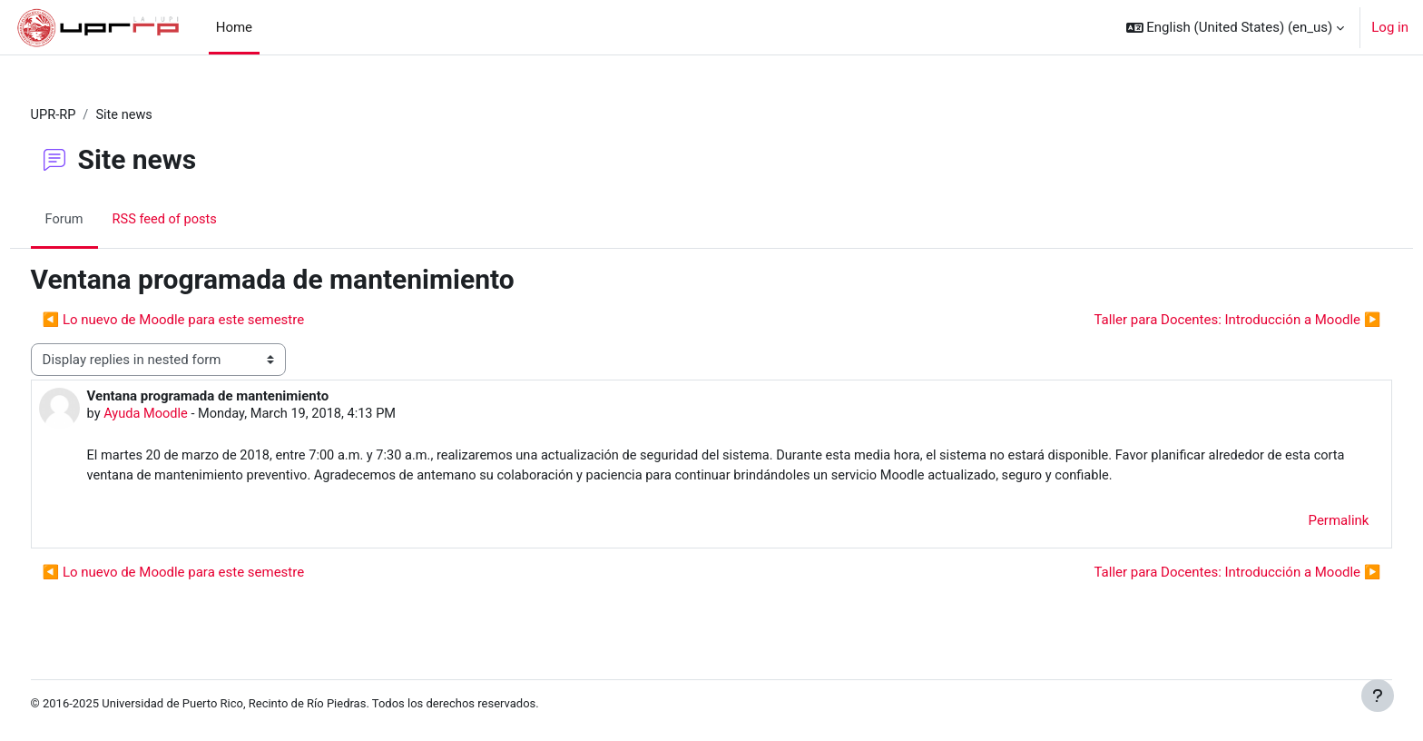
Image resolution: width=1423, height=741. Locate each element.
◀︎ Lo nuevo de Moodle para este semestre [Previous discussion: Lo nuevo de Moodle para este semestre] (207, 320)
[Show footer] (1377, 695)
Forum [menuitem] (98, 220)
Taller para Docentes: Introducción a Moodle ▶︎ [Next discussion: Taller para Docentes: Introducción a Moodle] (1203, 320)
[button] (1235, 27)
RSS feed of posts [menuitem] (201, 220)
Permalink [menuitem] (1304, 523)
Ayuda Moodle (181, 415)
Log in (1389, 27)
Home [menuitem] (234, 27)
